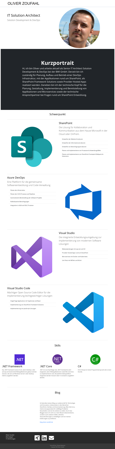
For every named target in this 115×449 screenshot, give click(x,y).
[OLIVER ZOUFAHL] (23, 3)
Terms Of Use (53, 445)
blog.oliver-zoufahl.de (46, 422)
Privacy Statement (61, 445)
